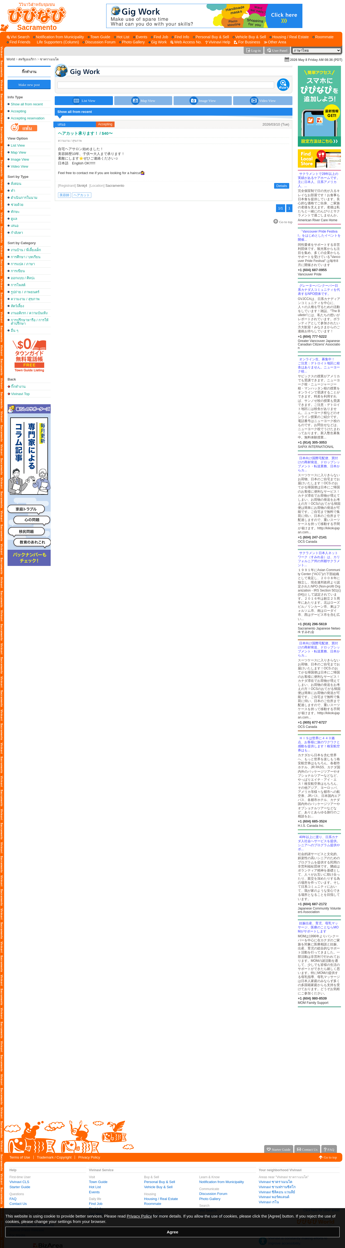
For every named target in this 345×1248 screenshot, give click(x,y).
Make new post (29, 85)
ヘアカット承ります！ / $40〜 (85, 133)
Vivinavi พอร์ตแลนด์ (274, 1197)
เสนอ (15, 225)
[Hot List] (121, 37)
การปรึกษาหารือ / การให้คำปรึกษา (30, 321)
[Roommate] (322, 37)
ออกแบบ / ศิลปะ (23, 278)
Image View (20, 159)
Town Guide (98, 1182)
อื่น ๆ (14, 330)
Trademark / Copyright (54, 1157)
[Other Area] (275, 42)
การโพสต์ (18, 285)
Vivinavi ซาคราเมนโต (275, 1182)
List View (18, 145)
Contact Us (18, 1204)
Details (281, 186)
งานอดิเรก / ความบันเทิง (29, 313)
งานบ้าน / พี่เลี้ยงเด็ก (26, 250)
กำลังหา (17, 232)
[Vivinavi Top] (34, 16)
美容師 (64, 195)
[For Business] (247, 42)
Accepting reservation (27, 118)
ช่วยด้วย (17, 204)
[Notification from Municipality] (58, 37)
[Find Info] (180, 37)
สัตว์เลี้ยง (17, 306)
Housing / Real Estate (161, 1199)
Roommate (152, 1204)
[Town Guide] (99, 37)
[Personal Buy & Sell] (211, 37)
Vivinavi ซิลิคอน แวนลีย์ (277, 1192)
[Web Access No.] (186, 42)
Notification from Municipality (221, 1182)
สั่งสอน (16, 183)
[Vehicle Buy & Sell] (249, 37)
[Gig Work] (158, 42)
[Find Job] (159, 37)
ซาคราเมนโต (49, 59)
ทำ (13, 190)
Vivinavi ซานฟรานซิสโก (277, 1187)
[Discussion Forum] (98, 42)
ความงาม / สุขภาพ (25, 299)
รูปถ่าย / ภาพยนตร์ (25, 292)
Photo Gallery (209, 1199)
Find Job (95, 1204)
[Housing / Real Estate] (289, 37)
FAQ (12, 1199)
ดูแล (14, 218)
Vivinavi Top (20, 394)
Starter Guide (19, 1187)
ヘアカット (82, 195)
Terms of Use (19, 1157)
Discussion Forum (213, 1194)
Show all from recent (27, 104)
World (10, 59)
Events (94, 1192)
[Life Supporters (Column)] (56, 42)
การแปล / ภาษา (23, 264)
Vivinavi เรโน (269, 1202)
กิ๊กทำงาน (29, 72)
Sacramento (114, 186)
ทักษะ (15, 211)
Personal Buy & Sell (159, 1182)
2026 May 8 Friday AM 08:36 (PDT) (316, 60)
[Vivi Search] (18, 37)
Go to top (330, 1157)
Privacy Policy (89, 1157)
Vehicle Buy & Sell (158, 1187)
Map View (18, 152)
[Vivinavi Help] (217, 42)
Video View (19, 166)
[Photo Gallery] (132, 42)
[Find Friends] (18, 42)
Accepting (18, 111)
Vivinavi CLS (19, 1182)
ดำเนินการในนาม (24, 197)
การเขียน (18, 271)
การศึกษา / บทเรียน (25, 257)
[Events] (140, 37)
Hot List (95, 1187)
